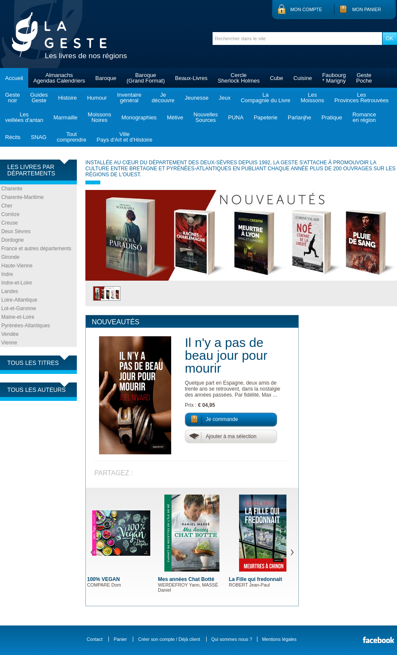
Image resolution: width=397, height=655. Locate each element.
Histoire (67, 98)
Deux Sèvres (16, 231)
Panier (120, 639)
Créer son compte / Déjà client (169, 639)
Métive (175, 117)
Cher (6, 206)
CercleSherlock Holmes (239, 78)
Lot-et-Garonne (18, 308)
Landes (9, 291)
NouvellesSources (205, 117)
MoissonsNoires (99, 117)
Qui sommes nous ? (231, 639)
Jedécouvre (163, 98)
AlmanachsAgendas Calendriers (59, 78)
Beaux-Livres (191, 78)
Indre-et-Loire (16, 283)
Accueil (14, 78)
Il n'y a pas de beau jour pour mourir (226, 355)
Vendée (10, 334)
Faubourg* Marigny (334, 78)
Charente (11, 189)
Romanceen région (364, 117)
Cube (276, 78)
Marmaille (65, 117)
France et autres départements (36, 249)
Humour (97, 98)
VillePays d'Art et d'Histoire (124, 137)
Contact (94, 639)
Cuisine (302, 78)
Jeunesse (197, 98)
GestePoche (364, 78)
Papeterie (265, 117)
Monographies (138, 117)
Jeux (224, 98)
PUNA (235, 117)
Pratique (331, 117)
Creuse (9, 223)
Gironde (10, 257)
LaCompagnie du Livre (265, 98)
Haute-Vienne (16, 266)
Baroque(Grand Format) (145, 78)
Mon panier (366, 9)
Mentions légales (279, 639)
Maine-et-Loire (17, 317)
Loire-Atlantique (19, 300)
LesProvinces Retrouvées (361, 98)
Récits (12, 137)
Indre (7, 274)
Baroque (105, 78)
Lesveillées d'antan (24, 117)
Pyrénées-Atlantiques (25, 326)
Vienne (9, 343)
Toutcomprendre (71, 137)
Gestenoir (12, 98)
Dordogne (12, 240)
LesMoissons (312, 98)
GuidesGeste (39, 98)
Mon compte (306, 9)
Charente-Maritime (22, 197)
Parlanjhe (299, 117)
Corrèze (10, 214)
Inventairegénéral (129, 98)
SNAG (39, 137)
